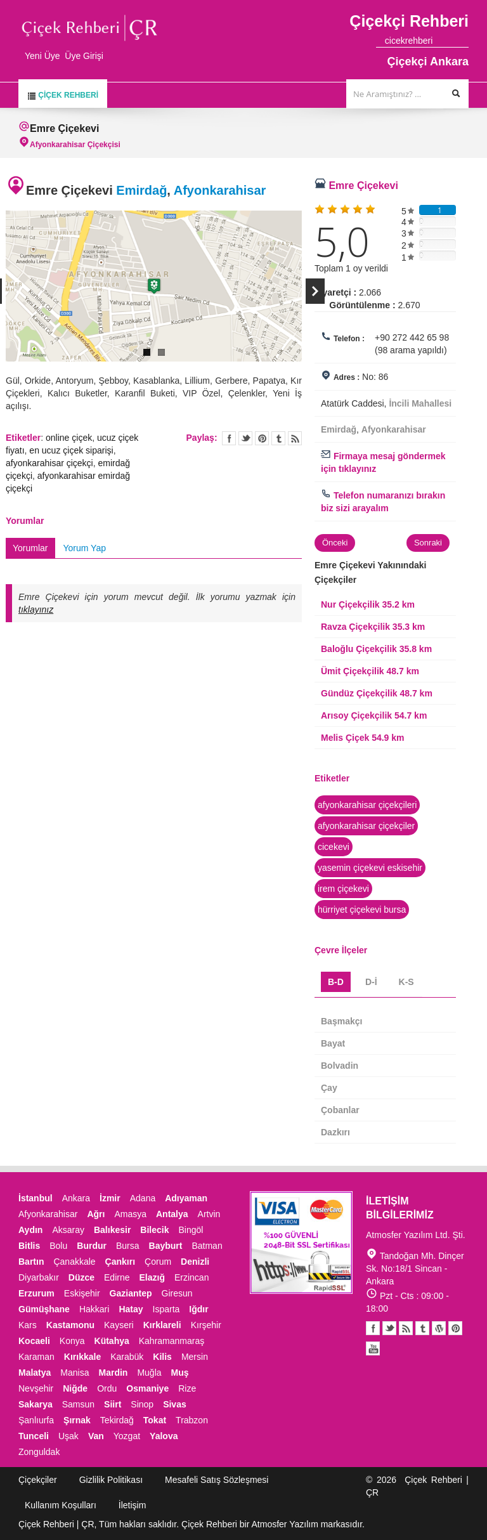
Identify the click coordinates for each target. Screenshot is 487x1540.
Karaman (36, 1357)
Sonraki (428, 542)
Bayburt (166, 1246)
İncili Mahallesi (420, 403)
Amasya (130, 1214)
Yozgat (127, 1436)
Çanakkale (74, 1261)
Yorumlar (30, 548)
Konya (72, 1341)
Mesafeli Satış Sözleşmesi (216, 1480)
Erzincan (191, 1277)
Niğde (75, 1388)
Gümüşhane (44, 1309)
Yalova (164, 1436)
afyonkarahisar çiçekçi (49, 463)
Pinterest (454, 1328)
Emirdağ (141, 190)
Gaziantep (131, 1293)
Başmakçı (341, 1021)
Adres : (347, 377)
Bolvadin (339, 1065)
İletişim (132, 1505)
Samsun (78, 1404)
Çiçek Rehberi (62, 95)
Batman (207, 1246)
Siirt (112, 1404)
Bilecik (154, 1230)
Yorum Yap (84, 548)
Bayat (333, 1043)
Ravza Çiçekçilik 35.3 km (373, 627)
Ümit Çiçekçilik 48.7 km (370, 671)
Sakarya (35, 1404)
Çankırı (120, 1261)
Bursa (128, 1246)
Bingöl (190, 1230)
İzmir (110, 1198)
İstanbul (35, 1198)
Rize (187, 1388)
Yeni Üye (42, 56)
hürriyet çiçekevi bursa (362, 909)
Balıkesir (112, 1230)
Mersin (194, 1357)
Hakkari (94, 1309)
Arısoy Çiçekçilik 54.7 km (374, 715)
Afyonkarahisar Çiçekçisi (75, 144)
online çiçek (69, 438)
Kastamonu (70, 1325)
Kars (27, 1325)
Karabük (126, 1357)
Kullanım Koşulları (60, 1505)
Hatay (131, 1309)
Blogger (405, 1328)
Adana (142, 1198)
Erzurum (36, 1293)
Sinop (142, 1404)
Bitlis (29, 1246)
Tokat (154, 1420)
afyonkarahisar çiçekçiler (366, 826)
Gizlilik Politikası (111, 1480)
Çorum (158, 1261)
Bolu (58, 1246)
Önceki (334, 542)
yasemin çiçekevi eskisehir (370, 868)
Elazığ (152, 1277)
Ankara (76, 1198)
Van (96, 1436)
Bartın (31, 1261)
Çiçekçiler (37, 1480)
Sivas (174, 1404)
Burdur (92, 1246)
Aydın (30, 1230)
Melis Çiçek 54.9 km (363, 738)
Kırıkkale (82, 1357)
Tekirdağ (117, 1420)
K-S (406, 982)
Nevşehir (35, 1388)
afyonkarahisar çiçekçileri (367, 805)
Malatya (34, 1372)
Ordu (107, 1388)
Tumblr (422, 1328)
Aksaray (68, 1230)
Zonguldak (39, 1452)
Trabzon (192, 1420)
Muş (180, 1372)
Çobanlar (340, 1110)
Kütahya (111, 1341)
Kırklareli (162, 1325)
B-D (336, 982)
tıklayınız (35, 609)
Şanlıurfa (36, 1420)
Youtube (438, 1328)
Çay (329, 1088)
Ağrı (96, 1214)
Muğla (149, 1372)
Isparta (166, 1309)
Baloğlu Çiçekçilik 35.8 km (376, 649)
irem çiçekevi (343, 889)
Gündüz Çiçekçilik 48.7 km (376, 693)
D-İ (371, 982)
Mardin (113, 1372)
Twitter (245, 438)
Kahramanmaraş (172, 1341)
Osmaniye (147, 1388)
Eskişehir (82, 1293)
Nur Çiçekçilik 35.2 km (368, 604)
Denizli (195, 1261)
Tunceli (33, 1436)
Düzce (81, 1277)
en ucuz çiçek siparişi (71, 450)
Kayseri (119, 1325)
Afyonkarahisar (220, 190)
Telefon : (349, 338)
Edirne (116, 1277)
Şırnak (77, 1420)
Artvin (209, 1214)
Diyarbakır (38, 1277)
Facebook (373, 1328)
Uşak (68, 1436)
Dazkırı (335, 1132)
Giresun (177, 1293)
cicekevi (333, 847)
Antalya (172, 1214)
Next (315, 291)
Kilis (162, 1357)
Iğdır (198, 1309)
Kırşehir (206, 1325)
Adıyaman (186, 1198)
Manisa (74, 1372)
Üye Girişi (84, 56)
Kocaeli (34, 1341)
